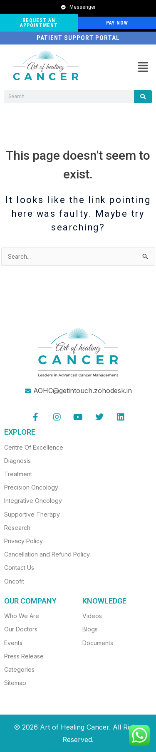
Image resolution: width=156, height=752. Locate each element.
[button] (143, 67)
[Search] (143, 96)
